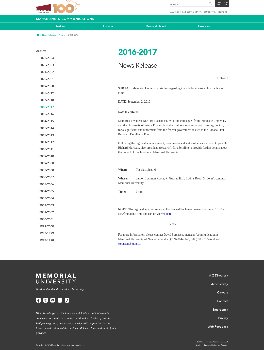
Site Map (199, 342)
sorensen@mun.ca (129, 243)
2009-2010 (46, 156)
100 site (66, 6)
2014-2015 (46, 121)
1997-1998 (46, 240)
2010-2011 (46, 149)
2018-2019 (46, 93)
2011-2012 (46, 142)
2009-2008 (46, 163)
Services (60, 26)
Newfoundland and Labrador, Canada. (211, 345)
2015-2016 (46, 114)
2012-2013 (46, 135)
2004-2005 (46, 191)
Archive (62, 35)
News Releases (49, 35)
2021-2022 (46, 72)
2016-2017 (46, 107)
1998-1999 (46, 233)
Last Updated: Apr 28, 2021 (216, 342)
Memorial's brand (156, 26)
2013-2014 (46, 128)
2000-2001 (46, 219)
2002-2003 (46, 205)
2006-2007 (46, 177)
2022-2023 (46, 65)
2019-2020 (46, 86)
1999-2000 (46, 226)
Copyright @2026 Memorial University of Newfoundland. (60, 345)
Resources (204, 26)
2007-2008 (46, 170)
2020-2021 (46, 79)
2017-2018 (46, 100)
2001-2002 (46, 212)
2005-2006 (46, 184)
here (168, 213)
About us (108, 26)
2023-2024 (46, 58)
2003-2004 (46, 198)
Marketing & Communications (65, 19)
